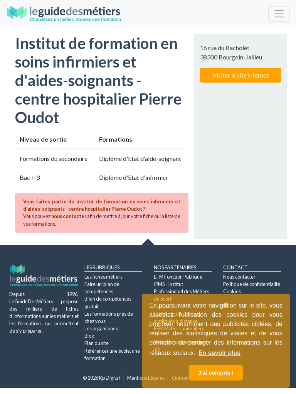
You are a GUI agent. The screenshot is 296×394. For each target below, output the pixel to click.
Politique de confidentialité (251, 284)
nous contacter (68, 216)
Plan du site (96, 343)
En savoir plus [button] (219, 353)
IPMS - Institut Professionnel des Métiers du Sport (181, 291)
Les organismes (101, 328)
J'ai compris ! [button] (216, 373)
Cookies (232, 291)
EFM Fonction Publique (178, 277)
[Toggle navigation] (279, 14)
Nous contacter (239, 277)
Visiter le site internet (240, 75)
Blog (89, 336)
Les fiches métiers (103, 277)
